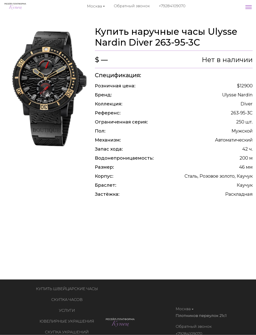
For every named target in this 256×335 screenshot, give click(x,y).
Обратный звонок (132, 6)
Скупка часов (68, 299)
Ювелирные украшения (68, 321)
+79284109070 (172, 6)
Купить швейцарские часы (68, 288)
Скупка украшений (68, 332)
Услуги (68, 310)
